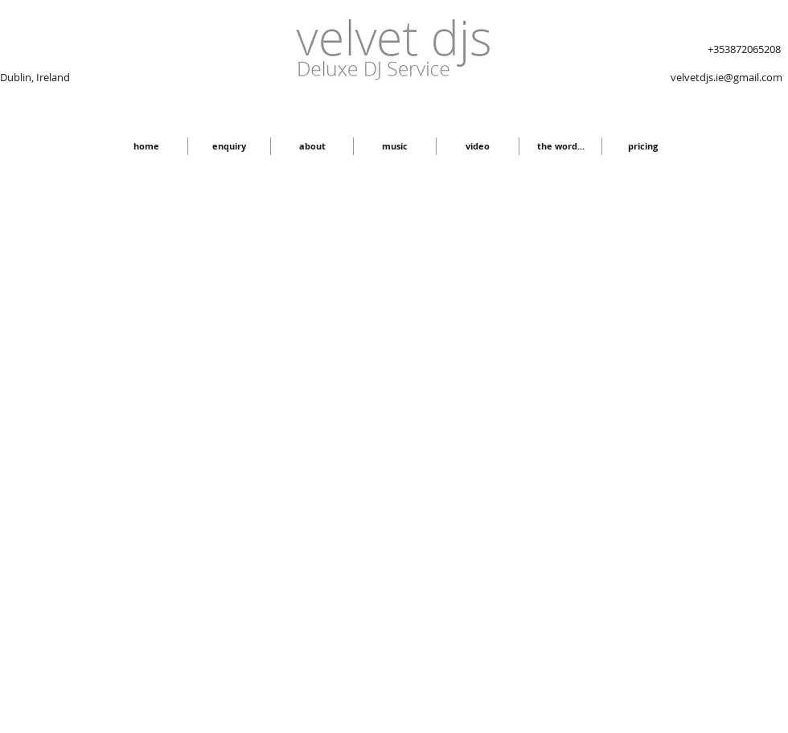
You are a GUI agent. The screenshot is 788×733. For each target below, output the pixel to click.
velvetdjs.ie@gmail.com (726, 77)
